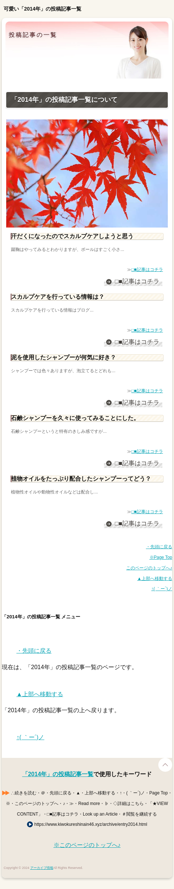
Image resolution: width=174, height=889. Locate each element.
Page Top (165, 765)
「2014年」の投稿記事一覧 (58, 774)
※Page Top (161, 557)
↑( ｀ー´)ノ (161, 588)
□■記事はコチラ (147, 269)
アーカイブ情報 (41, 868)
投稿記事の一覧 (33, 35)
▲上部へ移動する (154, 578)
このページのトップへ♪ (149, 568)
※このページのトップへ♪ (87, 845)
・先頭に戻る (159, 546)
